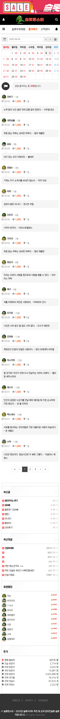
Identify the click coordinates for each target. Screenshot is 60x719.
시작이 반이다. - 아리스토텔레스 (18, 228)
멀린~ (6, 514)
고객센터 (45, 29)
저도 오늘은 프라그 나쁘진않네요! (18, 570)
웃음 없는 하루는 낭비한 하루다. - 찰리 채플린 (24, 133)
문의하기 (29, 700)
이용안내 (16, 700)
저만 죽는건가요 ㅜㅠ (12, 566)
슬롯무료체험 (18, 29)
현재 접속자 (9, 660)
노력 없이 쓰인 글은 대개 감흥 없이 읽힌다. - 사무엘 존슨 (29, 109)
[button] (46, 39)
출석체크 (32, 29)
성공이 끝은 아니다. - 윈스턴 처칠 (19, 204)
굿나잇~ (7, 518)
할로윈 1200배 (10, 509)
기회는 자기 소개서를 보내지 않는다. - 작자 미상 (25, 180)
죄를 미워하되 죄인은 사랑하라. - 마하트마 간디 (25, 302)
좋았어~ (7, 523)
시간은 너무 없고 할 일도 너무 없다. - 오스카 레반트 (27, 326)
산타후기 (7, 527)
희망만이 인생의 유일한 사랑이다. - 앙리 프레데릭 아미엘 (29, 349)
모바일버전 (43, 700)
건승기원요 (8, 575)
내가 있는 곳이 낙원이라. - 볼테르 (19, 157)
